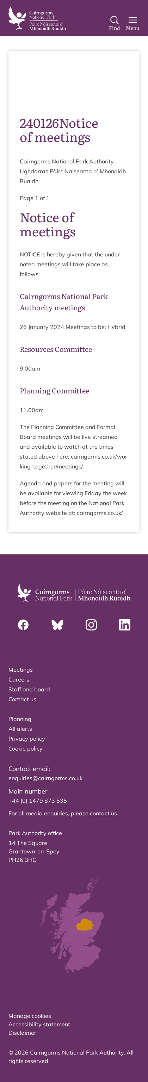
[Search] (114, 23)
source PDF (39, 88)
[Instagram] (91, 624)
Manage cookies (29, 1015)
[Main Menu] (133, 23)
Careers (18, 679)
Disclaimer (22, 1032)
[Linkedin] (124, 624)
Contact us (22, 699)
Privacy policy (26, 738)
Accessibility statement (39, 1024)
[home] (37, 18)
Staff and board (29, 689)
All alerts (20, 728)
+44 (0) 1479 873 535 (37, 800)
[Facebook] (23, 624)
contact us (103, 813)
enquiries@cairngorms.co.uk (45, 778)
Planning (19, 718)
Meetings (20, 669)
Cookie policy (25, 748)
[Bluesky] (57, 624)
